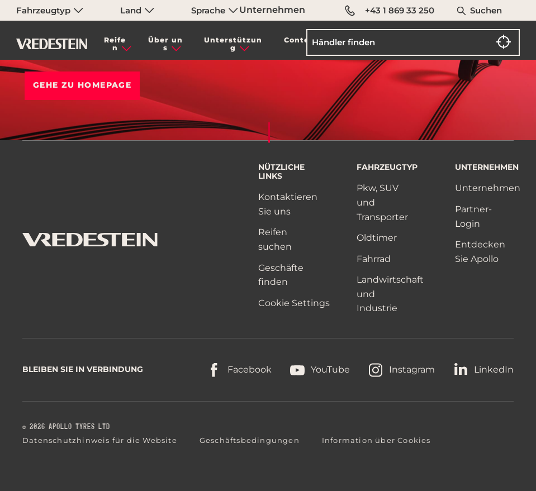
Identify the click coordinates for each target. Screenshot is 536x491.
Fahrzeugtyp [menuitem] (49, 10)
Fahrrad (374, 259)
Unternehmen (272, 9)
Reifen (115, 44)
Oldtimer (377, 237)
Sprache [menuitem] (214, 10)
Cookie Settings (294, 303)
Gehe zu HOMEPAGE (82, 85)
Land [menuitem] (137, 10)
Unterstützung (233, 44)
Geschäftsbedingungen (250, 440)
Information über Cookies (376, 440)
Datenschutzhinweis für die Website (99, 440)
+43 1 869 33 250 (389, 10)
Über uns (165, 44)
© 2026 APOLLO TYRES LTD (66, 427)
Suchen (486, 10)
